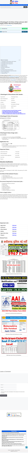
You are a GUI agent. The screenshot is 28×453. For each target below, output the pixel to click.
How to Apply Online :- (6, 71)
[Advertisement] (14, 15)
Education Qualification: (5, 67)
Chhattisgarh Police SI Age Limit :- (7, 63)
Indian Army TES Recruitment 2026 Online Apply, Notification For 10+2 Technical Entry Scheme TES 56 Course (13, 442)
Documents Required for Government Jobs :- (9, 70)
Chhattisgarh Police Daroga (14, 76)
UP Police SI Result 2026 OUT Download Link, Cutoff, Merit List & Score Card (14, 433)
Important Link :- (5, 73)
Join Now (25, 28)
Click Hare (14, 229)
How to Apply (13, 79)
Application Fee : (4, 64)
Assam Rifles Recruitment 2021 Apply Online (10, 111)
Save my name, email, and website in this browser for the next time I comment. (13, 392)
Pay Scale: (3, 68)
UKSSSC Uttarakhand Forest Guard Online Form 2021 (11, 112)
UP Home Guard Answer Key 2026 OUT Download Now (10, 432)
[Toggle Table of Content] (19, 60)
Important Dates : (4, 66)
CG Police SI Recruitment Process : (7, 69)
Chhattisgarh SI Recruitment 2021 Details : (8, 61)
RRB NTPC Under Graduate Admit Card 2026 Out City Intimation (12, 443)
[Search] (25, 7)
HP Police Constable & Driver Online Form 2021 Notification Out (13, 113)
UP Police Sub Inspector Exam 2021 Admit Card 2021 (11, 110)
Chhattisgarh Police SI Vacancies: (7, 62)
